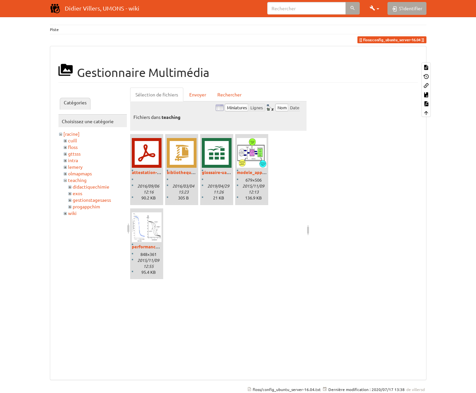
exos (77, 193)
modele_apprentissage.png (265, 172)
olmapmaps (80, 173)
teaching (77, 180)
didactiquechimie (91, 187)
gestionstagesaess (92, 200)
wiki (72, 213)
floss (73, 147)
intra (73, 160)
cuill (72, 140)
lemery (75, 167)
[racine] (71, 134)
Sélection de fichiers (156, 94)
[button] (374, 8)
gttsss (74, 154)
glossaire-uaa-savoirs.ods (227, 172)
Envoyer (197, 94)
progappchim (86, 206)
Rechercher (229, 94)
